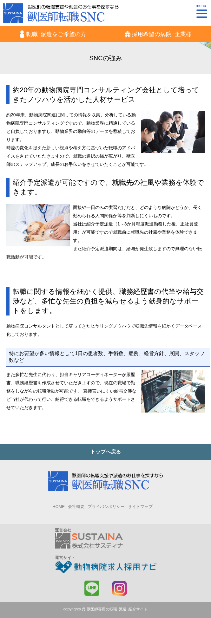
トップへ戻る (105, 451)
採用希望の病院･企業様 (158, 34)
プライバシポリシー (106, 506)
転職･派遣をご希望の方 (52, 34)
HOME (58, 506)
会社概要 (76, 506)
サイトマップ (140, 506)
